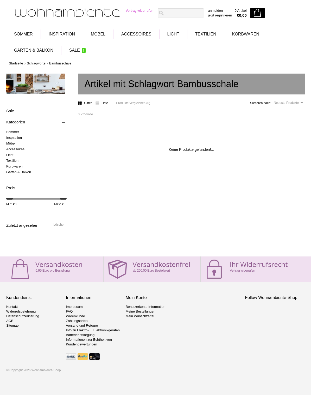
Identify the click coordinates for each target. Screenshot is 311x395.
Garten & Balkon (33, 50)
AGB (9, 321)
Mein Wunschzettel (140, 316)
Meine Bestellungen (140, 311)
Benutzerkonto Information (145, 307)
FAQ (69, 311)
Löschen (59, 224)
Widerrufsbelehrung (21, 311)
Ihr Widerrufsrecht (259, 264)
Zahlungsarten (76, 321)
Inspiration (62, 34)
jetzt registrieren (220, 15)
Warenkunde (75, 316)
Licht (173, 34)
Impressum (74, 307)
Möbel (98, 34)
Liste (101, 103)
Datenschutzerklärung (22, 316)
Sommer (23, 34)
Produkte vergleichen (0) (133, 103)
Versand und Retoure (82, 325)
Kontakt (12, 307)
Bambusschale (60, 63)
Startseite (16, 63)
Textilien (205, 34)
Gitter (85, 103)
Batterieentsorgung (80, 335)
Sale (74, 50)
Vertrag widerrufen (139, 11)
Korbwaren (245, 34)
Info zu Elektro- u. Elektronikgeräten (93, 330)
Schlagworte (36, 63)
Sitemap (12, 325)
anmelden (215, 11)
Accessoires (136, 34)
